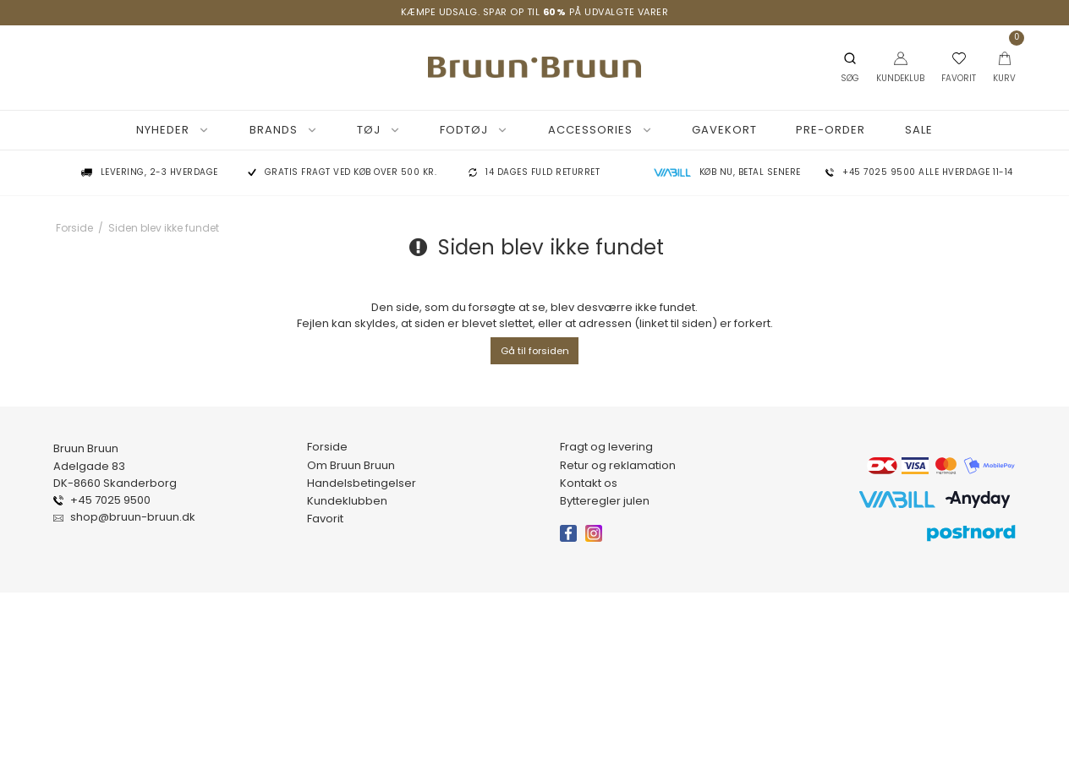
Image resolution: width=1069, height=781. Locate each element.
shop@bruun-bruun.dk (132, 517)
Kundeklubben (347, 501)
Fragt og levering (606, 447)
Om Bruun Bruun (351, 465)
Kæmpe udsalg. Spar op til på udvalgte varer (535, 12)
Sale (919, 130)
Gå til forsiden (535, 351)
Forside (327, 447)
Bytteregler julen (605, 501)
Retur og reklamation (618, 465)
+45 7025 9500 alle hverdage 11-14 (927, 172)
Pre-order (830, 130)
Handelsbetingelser (361, 483)
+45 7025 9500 (110, 500)
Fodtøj (474, 130)
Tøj (379, 130)
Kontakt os (588, 483)
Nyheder (173, 130)
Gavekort (724, 130)
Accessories (600, 130)
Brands (283, 130)
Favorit (325, 519)
